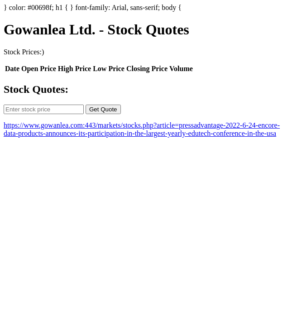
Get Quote (103, 109)
